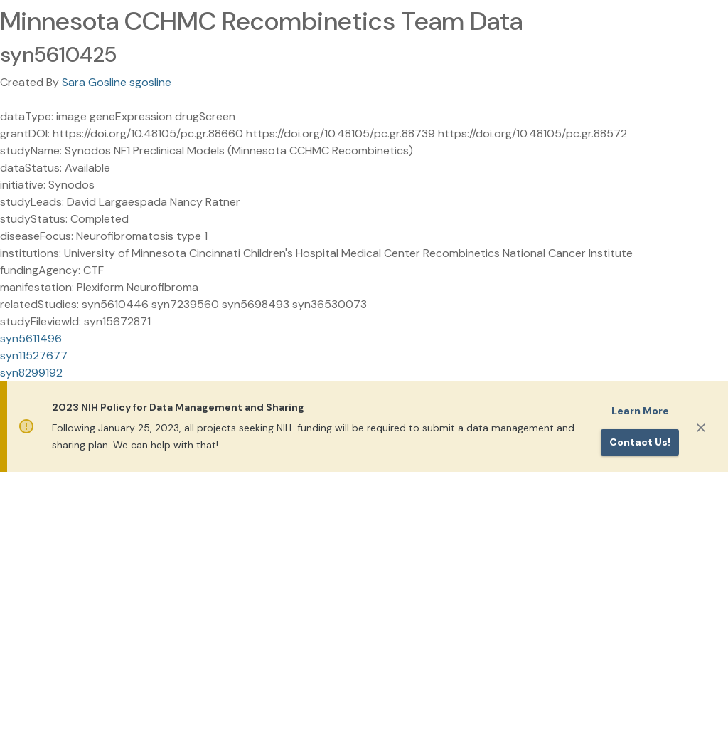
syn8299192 (31, 372)
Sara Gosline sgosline (116, 82)
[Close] (701, 427)
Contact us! (639, 442)
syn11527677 (34, 355)
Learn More (640, 410)
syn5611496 (31, 338)
